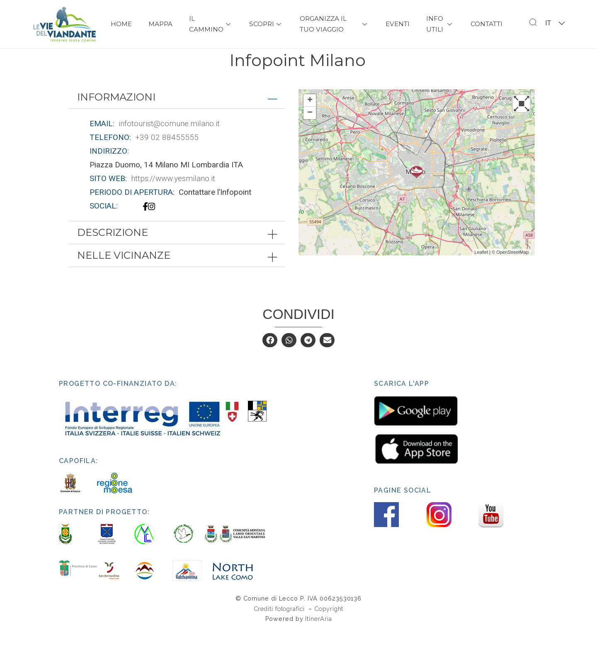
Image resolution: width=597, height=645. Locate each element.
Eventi (398, 24)
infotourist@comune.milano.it (169, 138)
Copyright (328, 623)
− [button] (310, 128)
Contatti (486, 24)
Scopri (266, 24)
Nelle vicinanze (123, 270)
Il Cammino (211, 24)
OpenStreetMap (512, 267)
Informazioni (116, 112)
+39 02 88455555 (167, 152)
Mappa (160, 24)
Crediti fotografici (280, 623)
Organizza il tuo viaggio (334, 24)
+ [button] (310, 115)
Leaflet (481, 267)
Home (121, 24)
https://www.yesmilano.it (173, 193)
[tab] (177, 112)
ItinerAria (318, 633)
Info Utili (440, 24)
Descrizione (112, 247)
